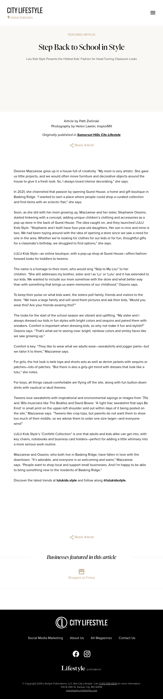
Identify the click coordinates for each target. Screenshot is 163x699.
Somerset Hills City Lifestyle (99, 135)
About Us (77, 638)
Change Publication (20, 17)
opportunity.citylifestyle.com (81, 690)
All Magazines (101, 638)
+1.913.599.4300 (108, 683)
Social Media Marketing (45, 638)
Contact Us (127, 638)
